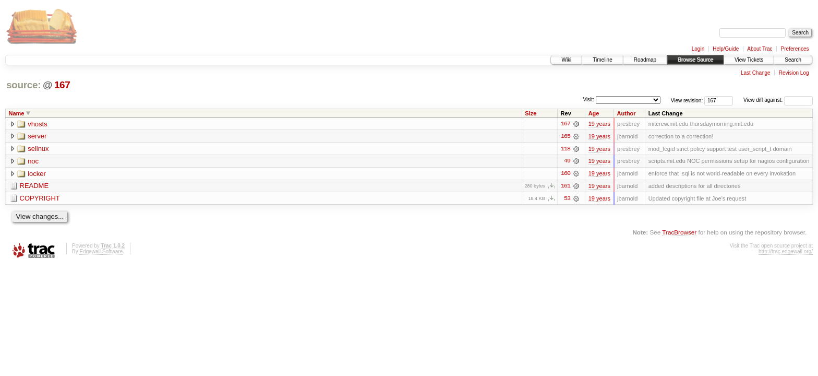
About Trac (759, 49)
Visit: (588, 99)
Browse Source (695, 60)
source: (23, 84)
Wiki (566, 60)
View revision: (687, 100)
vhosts (37, 124)
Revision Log (794, 73)
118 (565, 149)
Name (17, 113)
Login (698, 49)
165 (565, 136)
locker (37, 174)
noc (33, 162)
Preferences (795, 49)
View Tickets (749, 60)
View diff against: (778, 100)
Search (793, 60)
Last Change (756, 73)
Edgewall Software (101, 252)
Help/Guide (726, 49)
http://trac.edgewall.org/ (786, 252)
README (34, 187)
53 (567, 199)
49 (567, 161)
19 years (599, 124)
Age (593, 113)
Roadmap (645, 60)
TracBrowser (679, 232)
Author (626, 113)
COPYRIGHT (40, 199)
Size (530, 113)
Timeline (602, 60)
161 (565, 186)
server (37, 136)
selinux (38, 149)
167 (62, 84)
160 (565, 174)
